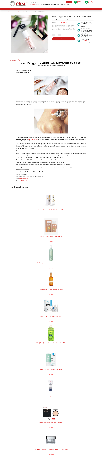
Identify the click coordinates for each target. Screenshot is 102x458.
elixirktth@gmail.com (23, 178)
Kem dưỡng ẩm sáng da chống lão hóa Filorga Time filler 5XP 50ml (51, 449)
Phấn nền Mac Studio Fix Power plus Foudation (51, 422)
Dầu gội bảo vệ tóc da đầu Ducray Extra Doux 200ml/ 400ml (51, 343)
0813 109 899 (86, 40)
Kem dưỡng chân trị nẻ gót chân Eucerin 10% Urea (51, 396)
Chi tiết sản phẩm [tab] (15, 60)
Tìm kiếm (69, 2)
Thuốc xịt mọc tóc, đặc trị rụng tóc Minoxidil (51, 316)
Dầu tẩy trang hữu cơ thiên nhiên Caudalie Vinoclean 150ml (51, 263)
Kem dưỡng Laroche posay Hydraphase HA (51, 369)
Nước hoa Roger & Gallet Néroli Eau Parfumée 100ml (51, 210)
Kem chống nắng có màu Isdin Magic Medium (51, 236)
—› (20, 11)
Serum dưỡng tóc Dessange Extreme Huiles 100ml (51, 289)
